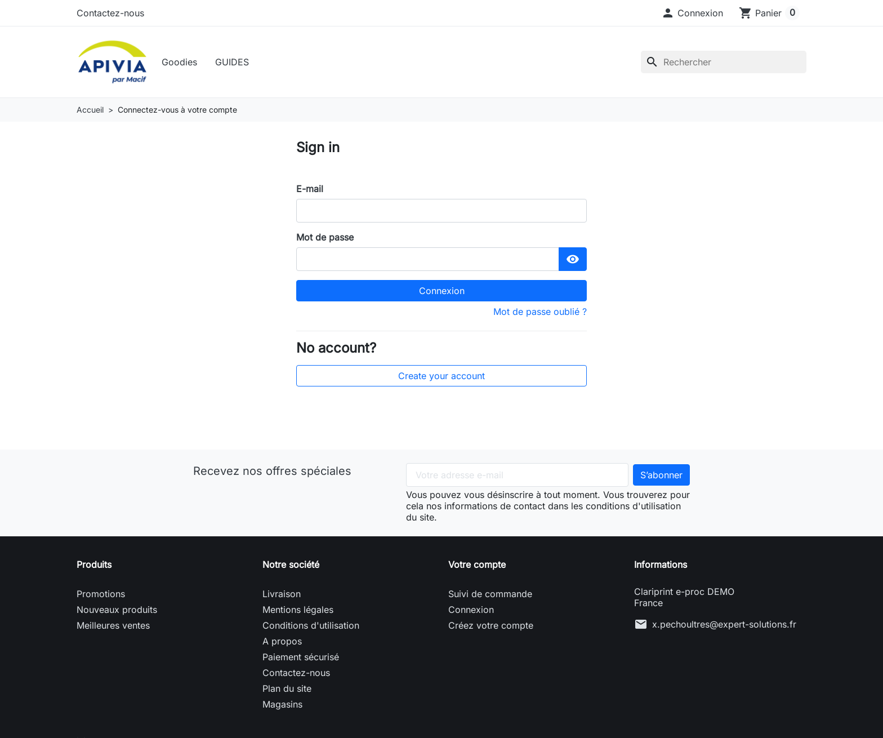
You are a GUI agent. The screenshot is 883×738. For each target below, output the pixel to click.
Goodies (181, 63)
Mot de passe (325, 239)
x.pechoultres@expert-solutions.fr (724, 627)
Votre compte (477, 567)
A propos (282, 644)
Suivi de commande (490, 596)
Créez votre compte (490, 628)
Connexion (442, 293)
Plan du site (286, 691)
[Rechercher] (723, 63)
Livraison (281, 596)
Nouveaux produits (117, 612)
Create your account (441, 378)
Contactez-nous (110, 13)
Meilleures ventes (113, 628)
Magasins (282, 707)
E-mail (309, 191)
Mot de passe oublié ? (540, 313)
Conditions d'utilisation (310, 628)
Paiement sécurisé (300, 659)
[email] (441, 213)
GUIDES (234, 63)
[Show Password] (573, 261)
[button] (692, 13)
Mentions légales (297, 612)
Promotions (101, 596)
